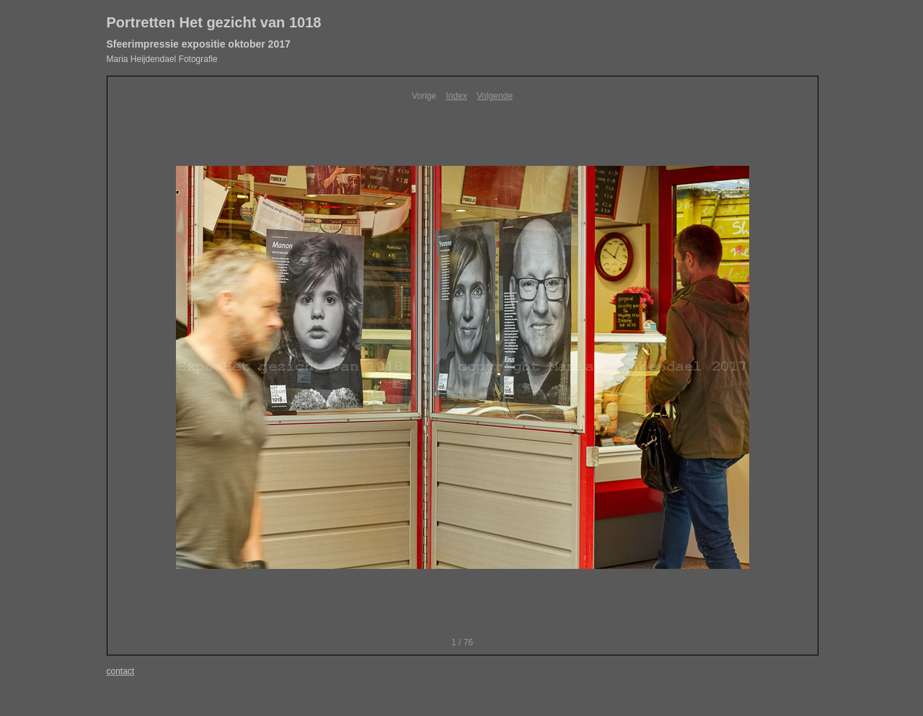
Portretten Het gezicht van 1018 (214, 22)
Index (456, 96)
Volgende (495, 96)
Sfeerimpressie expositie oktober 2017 (199, 44)
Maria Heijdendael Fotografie (162, 59)
